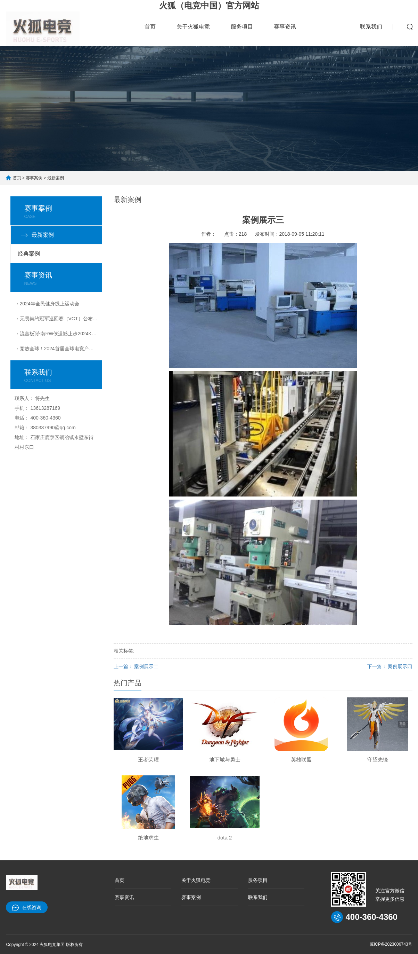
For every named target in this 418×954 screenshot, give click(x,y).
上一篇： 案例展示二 (136, 666)
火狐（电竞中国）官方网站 (209, 5)
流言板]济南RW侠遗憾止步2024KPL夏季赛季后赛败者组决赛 (59, 333)
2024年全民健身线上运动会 (49, 303)
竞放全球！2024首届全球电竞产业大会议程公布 (59, 348)
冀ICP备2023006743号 (391, 944)
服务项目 (242, 27)
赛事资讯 (285, 27)
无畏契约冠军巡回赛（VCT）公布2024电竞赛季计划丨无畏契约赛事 (59, 318)
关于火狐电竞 (193, 27)
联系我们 (371, 27)
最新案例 (55, 177)
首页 (150, 27)
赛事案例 (328, 22)
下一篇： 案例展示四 (389, 666)
